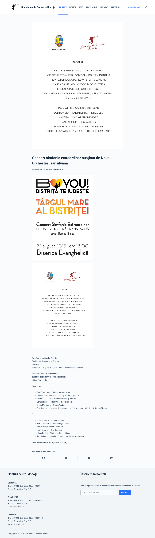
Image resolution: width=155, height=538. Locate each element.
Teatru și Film (91, 7)
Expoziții (72, 7)
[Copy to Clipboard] (111, 458)
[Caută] (146, 7)
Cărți (81, 7)
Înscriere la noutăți (134, 7)
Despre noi (115, 7)
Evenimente (58, 169)
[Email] (89, 458)
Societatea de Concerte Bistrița (38, 7)
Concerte (62, 7)
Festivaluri (104, 7)
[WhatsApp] (66, 458)
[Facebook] (43, 458)
